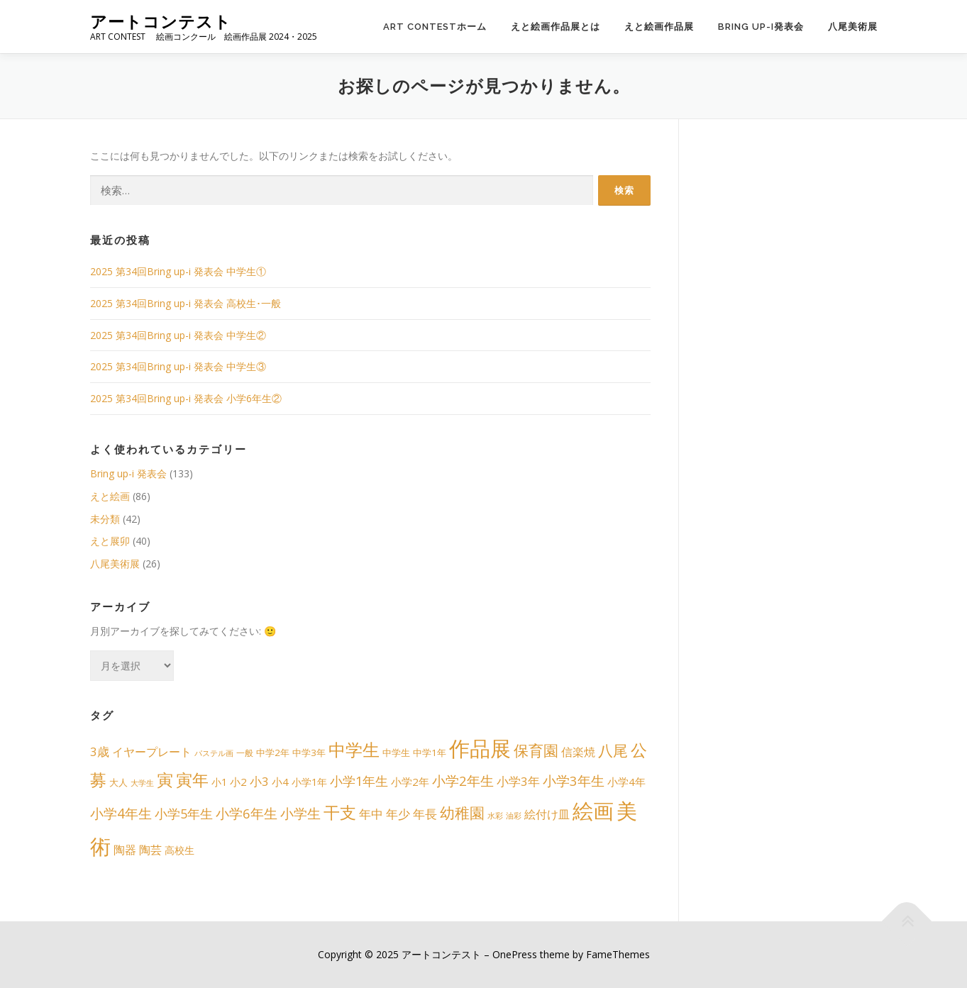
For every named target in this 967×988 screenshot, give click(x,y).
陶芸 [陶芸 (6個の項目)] (150, 849)
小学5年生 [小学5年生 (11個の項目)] (184, 813)
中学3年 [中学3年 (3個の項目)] (309, 752)
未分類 (105, 519)
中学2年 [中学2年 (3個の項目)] (272, 752)
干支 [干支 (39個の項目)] (340, 812)
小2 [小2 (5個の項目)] (238, 782)
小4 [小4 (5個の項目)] (280, 782)
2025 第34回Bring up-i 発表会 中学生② (178, 335)
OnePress (514, 954)
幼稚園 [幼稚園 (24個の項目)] (462, 813)
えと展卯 (110, 541)
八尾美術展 (853, 26)
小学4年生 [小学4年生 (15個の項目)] (121, 813)
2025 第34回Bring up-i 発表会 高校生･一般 (185, 303)
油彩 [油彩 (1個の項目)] (513, 816)
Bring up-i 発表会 (128, 473)
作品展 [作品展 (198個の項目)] (480, 748)
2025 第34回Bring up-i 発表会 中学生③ (178, 366)
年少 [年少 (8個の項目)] (398, 814)
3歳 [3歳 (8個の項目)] (99, 751)
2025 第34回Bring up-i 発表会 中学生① (178, 271)
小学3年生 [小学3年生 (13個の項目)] (573, 780)
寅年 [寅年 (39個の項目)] (192, 780)
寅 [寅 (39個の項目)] (165, 780)
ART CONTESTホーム (435, 26)
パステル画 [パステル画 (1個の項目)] (213, 753)
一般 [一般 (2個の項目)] (244, 753)
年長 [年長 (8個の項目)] (425, 814)
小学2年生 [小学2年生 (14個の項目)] (463, 781)
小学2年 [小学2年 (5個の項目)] (410, 782)
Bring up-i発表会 (761, 26)
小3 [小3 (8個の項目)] (259, 781)
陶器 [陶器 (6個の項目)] (125, 849)
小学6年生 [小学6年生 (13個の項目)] (246, 813)
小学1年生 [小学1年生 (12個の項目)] (359, 780)
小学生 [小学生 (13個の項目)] (300, 813)
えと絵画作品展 (659, 26)
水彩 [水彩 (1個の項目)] (495, 816)
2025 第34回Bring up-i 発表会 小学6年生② (186, 398)
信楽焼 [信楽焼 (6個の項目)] (578, 752)
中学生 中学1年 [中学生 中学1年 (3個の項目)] (414, 752)
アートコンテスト (160, 21)
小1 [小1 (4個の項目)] (219, 782)
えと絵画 (110, 496)
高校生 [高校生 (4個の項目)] (179, 850)
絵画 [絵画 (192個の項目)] (593, 810)
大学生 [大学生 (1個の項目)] (142, 783)
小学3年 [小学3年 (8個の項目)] (518, 781)
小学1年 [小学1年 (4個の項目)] (309, 782)
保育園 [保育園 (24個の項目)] (536, 750)
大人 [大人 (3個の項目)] (118, 782)
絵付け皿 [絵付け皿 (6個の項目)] (547, 814)
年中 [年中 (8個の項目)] (371, 814)
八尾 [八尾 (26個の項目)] (613, 750)
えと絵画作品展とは (555, 26)
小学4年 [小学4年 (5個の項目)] (626, 782)
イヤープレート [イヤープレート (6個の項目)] (152, 752)
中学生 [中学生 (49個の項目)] (354, 749)
